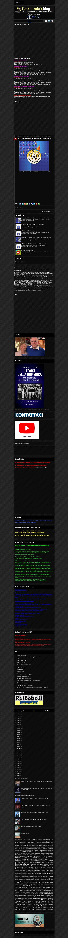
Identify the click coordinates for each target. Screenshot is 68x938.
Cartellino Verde (18, 850)
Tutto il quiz (24, 909)
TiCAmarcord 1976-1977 (21, 904)
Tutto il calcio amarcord (41, 907)
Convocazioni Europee (20, 854)
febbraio (19, 746)
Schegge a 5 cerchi (19, 895)
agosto (18, 734)
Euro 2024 (20, 867)
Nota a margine (36, 886)
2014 (18, 763)
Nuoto (44, 886)
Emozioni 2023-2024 (21, 862)
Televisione (35, 899)
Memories (32, 882)
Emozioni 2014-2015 (32, 857)
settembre (19, 732)
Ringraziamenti (42, 892)
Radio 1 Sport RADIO (21, 660)
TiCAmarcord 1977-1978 (33, 904)
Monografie (24, 884)
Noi (20, 886)
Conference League (40, 853)
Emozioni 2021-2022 (35, 860)
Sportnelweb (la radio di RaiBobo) (24, 674)
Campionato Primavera (47, 848)
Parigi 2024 (26, 887)
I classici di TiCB (49, 871)
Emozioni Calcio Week (37, 864)
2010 (18, 771)
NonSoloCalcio (27, 886)
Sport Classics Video (21, 682)
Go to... (18, 2)
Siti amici (45, 895)
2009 (18, 773)
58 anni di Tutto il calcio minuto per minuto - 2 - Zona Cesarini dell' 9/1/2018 (36, 237)
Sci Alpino (26, 895)
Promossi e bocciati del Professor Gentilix (24, 889)
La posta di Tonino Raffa (38, 878)
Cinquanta (28, 851)
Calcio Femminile (18, 847)
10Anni (21, 839)
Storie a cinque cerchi (19, 898)
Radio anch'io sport (21, 667)
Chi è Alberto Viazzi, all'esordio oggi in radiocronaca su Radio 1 (35, 812)
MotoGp (30, 884)
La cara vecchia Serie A (25, 878)
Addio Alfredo (18, 841)
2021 (18, 724)
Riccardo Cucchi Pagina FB (23, 676)
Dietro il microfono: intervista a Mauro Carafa (31, 826)
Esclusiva (37, 865)
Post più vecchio (46, 211)
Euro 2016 (47, 865)
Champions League (38, 850)
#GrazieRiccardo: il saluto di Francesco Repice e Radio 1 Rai (34, 798)
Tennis (39, 899)
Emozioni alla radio (22, 864)
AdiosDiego (45, 841)
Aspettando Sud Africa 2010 (46, 844)
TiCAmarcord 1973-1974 (21, 902)
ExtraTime (19, 673)
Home (16, 136)
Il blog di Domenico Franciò (23, 683)
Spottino (45, 896)
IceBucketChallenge (27, 873)
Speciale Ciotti (18, 896)
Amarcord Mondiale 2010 (47, 842)
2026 (18, 714)
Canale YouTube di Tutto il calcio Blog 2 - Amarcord (28, 657)
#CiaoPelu (17, 839)
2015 (18, 761)
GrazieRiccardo (49, 868)
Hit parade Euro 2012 (40, 871)
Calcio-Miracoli (26, 847)
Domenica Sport (20, 671)
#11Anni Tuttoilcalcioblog (27, 250)
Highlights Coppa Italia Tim (34, 870)
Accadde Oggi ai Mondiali (37, 839)
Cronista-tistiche (18, 856)
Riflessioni (28, 892)
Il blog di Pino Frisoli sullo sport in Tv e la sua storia (28, 680)
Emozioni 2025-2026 (47, 862)
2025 (18, 716)
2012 (18, 767)
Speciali (41, 896)
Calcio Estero (50, 845)
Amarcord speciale (19, 844)
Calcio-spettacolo (33, 847)
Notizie (41, 886)
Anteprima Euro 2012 (28, 844)
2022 (18, 722)
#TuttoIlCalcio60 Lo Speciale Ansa (29, 230)
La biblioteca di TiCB (46, 876)
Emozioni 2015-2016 (43, 857)
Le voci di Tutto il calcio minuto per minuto (24, 795)
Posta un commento (20, 261)
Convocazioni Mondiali (31, 854)
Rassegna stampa (48, 890)
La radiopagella (47, 878)
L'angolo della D (37, 876)
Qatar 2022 (43, 889)
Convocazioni (49, 853)
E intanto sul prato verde (47, 856)
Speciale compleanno (22, 136)
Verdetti (25, 910)
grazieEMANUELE (42, 868)
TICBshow (17, 905)
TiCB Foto (41, 904)
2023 (18, 720)
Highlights (25, 870)
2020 (18, 751)
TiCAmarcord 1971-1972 (34, 901)
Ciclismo (23, 851)
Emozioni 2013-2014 (21, 857)
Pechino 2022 (32, 887)
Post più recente (21, 208)
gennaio (18, 748)
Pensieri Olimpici (39, 887)
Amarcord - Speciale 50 (35, 842)
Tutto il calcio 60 (30, 136)
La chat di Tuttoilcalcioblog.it (21, 778)
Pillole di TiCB (46, 887)
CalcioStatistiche (33, 848)
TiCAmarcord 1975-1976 (47, 902)
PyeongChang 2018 (37, 889)
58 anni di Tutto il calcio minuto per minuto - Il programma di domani (36, 217)
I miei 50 (17, 873)
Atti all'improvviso (27, 845)
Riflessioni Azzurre (34, 892)
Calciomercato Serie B (24, 848)
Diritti (32, 856)
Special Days (50, 895)
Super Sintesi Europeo (45, 898)
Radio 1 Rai (23, 890)
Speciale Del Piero (35, 896)
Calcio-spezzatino (41, 847)
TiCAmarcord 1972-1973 (47, 901)
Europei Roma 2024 (43, 867)
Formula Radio (26, 868)
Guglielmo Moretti (18, 870)
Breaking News (44, 845)
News (19, 886)
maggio (18, 740)
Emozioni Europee (48, 864)
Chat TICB (46, 850)
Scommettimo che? (33, 895)
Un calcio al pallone (38, 909)
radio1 (36, 890)
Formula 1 (18, 868)
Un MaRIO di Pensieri (46, 909)
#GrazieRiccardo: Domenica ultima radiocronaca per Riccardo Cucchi (36, 781)
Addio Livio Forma (37, 841)
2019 (18, 753)
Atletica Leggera (19, 845)
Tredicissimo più (49, 905)
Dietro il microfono (26, 856)
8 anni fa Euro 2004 (27, 839)
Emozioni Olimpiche (30, 865)
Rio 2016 (47, 892)
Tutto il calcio (20, 908)
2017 (18, 757)
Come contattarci (31, 853)
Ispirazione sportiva (29, 876)
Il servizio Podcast (25, 833)
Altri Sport (50, 841)
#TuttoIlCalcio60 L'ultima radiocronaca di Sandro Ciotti (33, 243)
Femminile (50, 867)
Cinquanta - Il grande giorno (47, 851)
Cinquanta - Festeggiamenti (36, 851)
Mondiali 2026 (18, 884)
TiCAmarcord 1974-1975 (34, 902)
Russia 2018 (31, 893)
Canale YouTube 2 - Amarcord (22, 443)
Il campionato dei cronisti (46, 873)
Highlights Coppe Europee (47, 870)
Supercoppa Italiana (28, 899)
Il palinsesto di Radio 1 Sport (26, 874)
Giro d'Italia (34, 868)
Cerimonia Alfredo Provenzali (27, 850)
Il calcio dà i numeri (35, 873)
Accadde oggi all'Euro (48, 839)
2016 (18, 759)
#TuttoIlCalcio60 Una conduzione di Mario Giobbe (32, 224)
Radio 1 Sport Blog (21, 662)
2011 (18, 769)
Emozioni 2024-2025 (35, 862)
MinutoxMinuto (49, 882)
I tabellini (21, 873)
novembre (19, 728)
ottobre (18, 730)
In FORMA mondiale (47, 874)
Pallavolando (21, 887)
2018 (18, 755)
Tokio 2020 (27, 905)
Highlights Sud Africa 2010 (30, 871)
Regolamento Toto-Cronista (20, 892)
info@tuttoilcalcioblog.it (41, 467)
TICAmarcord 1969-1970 (47, 899)
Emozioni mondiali (20, 865)
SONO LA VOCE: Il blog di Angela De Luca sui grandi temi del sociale (32, 687)
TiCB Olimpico (48, 904)
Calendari (39, 848)
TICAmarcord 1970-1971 (21, 901)
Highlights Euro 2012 (19, 871)
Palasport (48, 886)
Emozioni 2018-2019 (38, 859)
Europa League (33, 867)
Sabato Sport (20, 669)
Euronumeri (26, 867)
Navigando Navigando (38, 884)
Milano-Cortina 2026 (39, 882)
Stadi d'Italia (50, 896)
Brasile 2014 (38, 845)
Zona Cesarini (20, 666)
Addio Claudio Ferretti (28, 841)
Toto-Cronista (42, 906)
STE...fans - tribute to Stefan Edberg (25, 685)
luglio (18, 736)
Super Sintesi (36, 898)
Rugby (26, 893)
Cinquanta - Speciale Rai (21, 853)
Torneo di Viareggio (34, 905)
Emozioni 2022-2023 (47, 860)
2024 (18, 718)
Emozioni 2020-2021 (24, 860)
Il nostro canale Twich (22, 655)
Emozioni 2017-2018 (27, 859)
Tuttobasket (30, 909)
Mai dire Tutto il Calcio (23, 882)
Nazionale (45, 884)
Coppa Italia (50, 854)
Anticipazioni (36, 844)
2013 (18, 765)
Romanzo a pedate (21, 893)
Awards (33, 845)
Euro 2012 (42, 865)
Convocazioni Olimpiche (42, 854)
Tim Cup (22, 905)
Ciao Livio (19, 851)
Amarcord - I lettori (25, 842)
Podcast (51, 887)
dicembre (19, 726)
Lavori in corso (30, 879)
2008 (18, 775)
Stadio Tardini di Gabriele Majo (24, 678)
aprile (18, 742)
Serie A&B (40, 895)
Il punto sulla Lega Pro (37, 874)
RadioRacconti (41, 890)
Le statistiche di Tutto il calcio (40, 879)
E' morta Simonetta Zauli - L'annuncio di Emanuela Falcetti (34, 819)
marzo (18, 744)
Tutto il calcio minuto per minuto (24, 664)
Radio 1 (18, 658)
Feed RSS (52, 21)
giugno (18, 738)
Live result (47, 881)
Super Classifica (28, 898)
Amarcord (18, 842)
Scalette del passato (47, 893)
